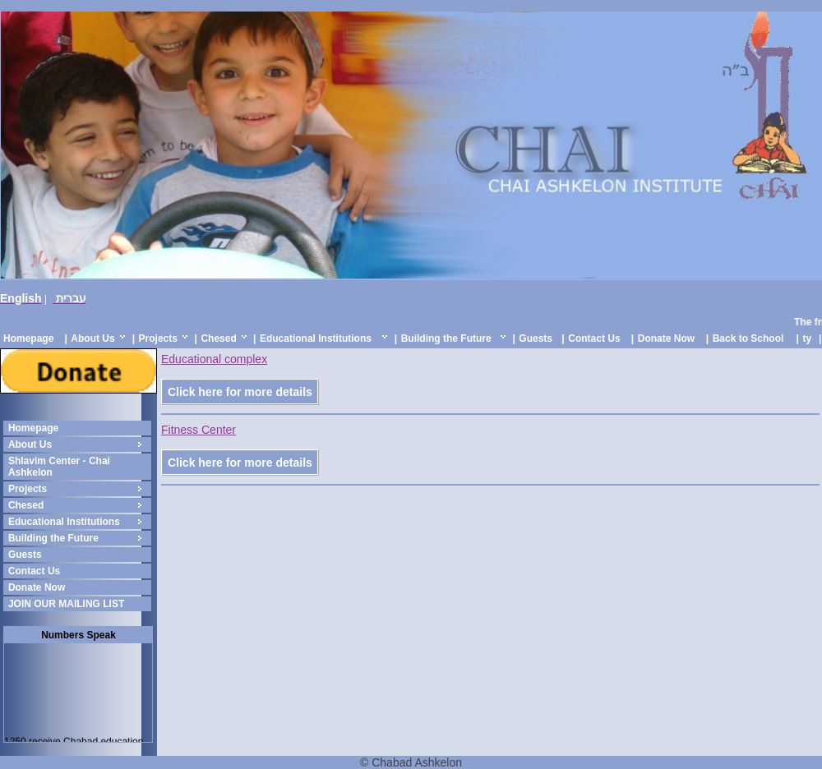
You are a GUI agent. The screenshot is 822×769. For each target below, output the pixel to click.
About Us (92, 338)
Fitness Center (198, 429)
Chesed (218, 338)
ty (806, 338)
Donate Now (666, 338)
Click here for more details (240, 391)
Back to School (748, 338)
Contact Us (594, 338)
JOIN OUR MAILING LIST (66, 604)
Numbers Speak (78, 635)
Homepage (28, 338)
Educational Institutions (316, 338)
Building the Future (446, 338)
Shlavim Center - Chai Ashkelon (59, 466)
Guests (535, 338)
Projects (158, 338)
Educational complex (214, 359)
